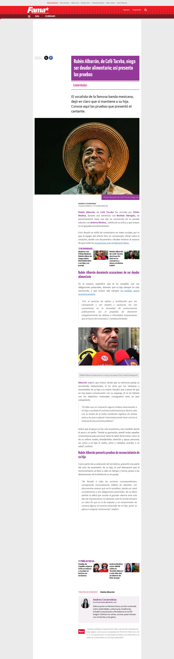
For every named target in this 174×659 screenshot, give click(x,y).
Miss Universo (64, 3)
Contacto (134, 643)
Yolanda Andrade (98, 3)
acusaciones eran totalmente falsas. (129, 224)
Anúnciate (123, 643)
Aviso (144, 643)
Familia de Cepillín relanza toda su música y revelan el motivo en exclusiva (78, 501)
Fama (37, 16)
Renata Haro (85, 3)
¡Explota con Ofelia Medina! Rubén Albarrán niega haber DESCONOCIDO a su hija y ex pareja (78, 238)
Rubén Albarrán (98, 523)
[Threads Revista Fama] (144, 652)
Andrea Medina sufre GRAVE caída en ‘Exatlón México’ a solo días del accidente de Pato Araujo (119, 504)
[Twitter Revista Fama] (133, 652)
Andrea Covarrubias (78, 192)
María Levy (75, 3)
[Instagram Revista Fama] (138, 652)
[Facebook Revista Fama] (127, 652)
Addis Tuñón (110, 3)
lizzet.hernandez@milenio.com (96, 534)
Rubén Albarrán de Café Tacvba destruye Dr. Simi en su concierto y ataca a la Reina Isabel (118, 238)
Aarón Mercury (122, 3)
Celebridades (50, 16)
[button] (37, 58)
